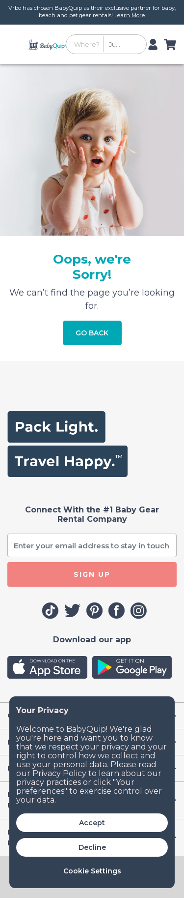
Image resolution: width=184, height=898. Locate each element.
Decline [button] (92, 847)
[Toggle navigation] (16, 44)
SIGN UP (92, 574)
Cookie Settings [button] (92, 871)
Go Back (92, 333)
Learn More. (130, 15)
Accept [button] (92, 822)
